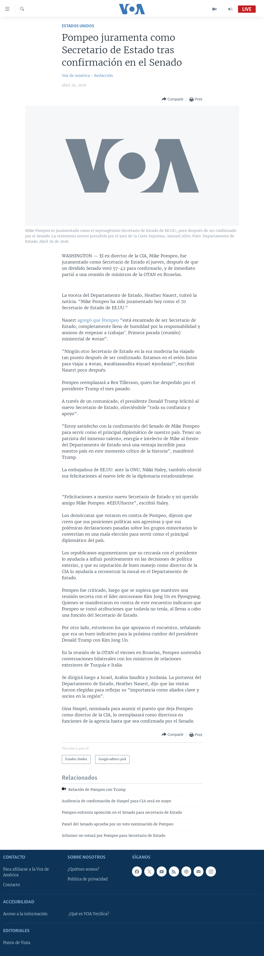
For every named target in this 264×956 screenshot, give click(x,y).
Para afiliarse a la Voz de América (26, 872)
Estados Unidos (78, 26)
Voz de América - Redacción (87, 75)
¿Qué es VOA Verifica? (89, 914)
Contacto (11, 885)
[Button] (172, 99)
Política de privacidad (88, 879)
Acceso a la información (25, 914)
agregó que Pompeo (98, 320)
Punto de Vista (16, 942)
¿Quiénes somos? (83, 869)
